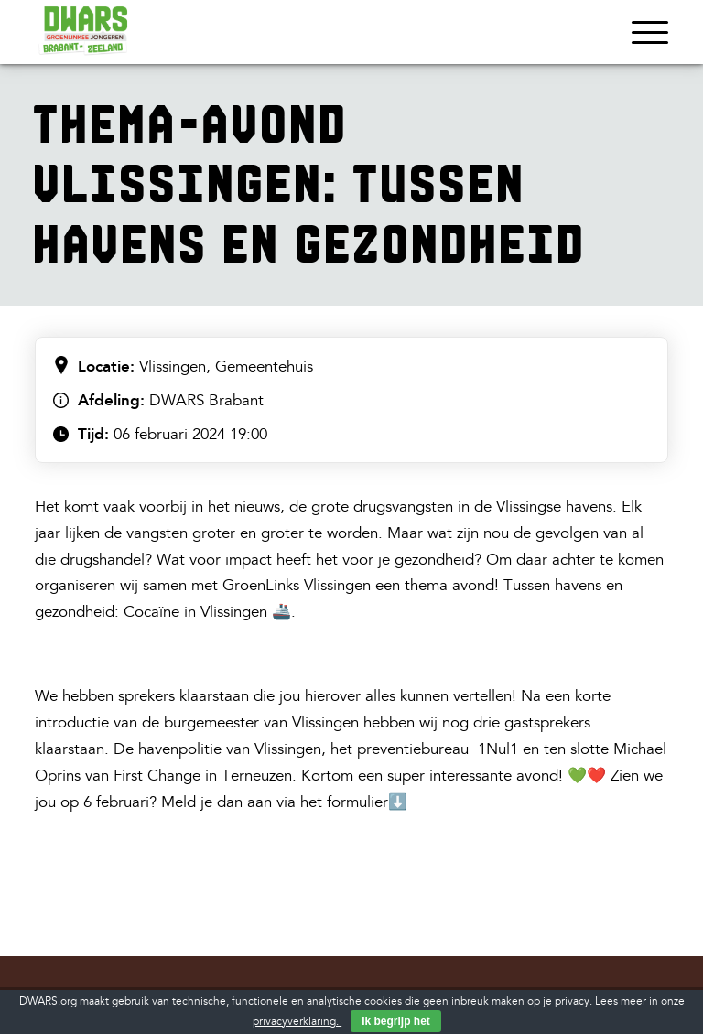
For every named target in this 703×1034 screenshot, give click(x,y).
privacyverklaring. (297, 1022)
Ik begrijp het (396, 1021)
